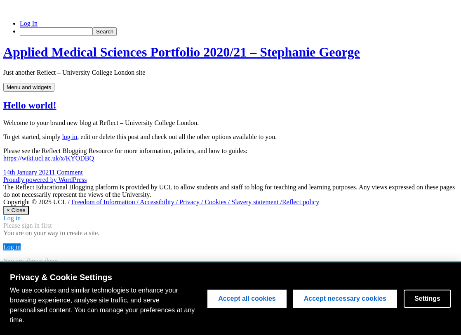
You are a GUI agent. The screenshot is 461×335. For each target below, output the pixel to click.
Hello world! (29, 105)
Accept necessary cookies (345, 298)
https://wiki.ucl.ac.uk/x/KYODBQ (48, 158)
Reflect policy (300, 201)
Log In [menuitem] (29, 23)
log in (69, 136)
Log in (12, 218)
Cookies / (218, 201)
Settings (427, 298)
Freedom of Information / (105, 201)
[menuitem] (239, 31)
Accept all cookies (247, 298)
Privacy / (192, 201)
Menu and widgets (29, 87)
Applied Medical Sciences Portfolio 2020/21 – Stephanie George (181, 52)
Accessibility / (159, 201)
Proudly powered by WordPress (45, 179)
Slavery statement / (256, 201)
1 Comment (67, 172)
